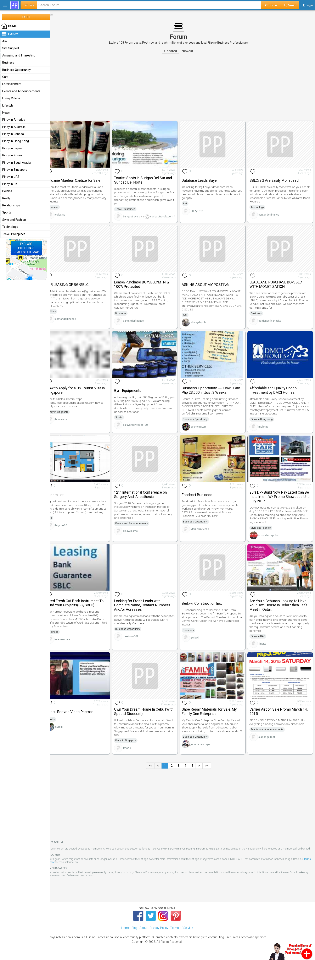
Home (125, 931)
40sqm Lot (62, 498)
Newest (191, 51)
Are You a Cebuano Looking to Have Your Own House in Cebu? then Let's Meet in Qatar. (280, 606)
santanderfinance (270, 213)
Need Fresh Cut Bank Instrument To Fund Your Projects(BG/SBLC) (82, 604)
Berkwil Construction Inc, (206, 605)
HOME (9, 26)
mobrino (265, 430)
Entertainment (11, 84)
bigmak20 (69, 531)
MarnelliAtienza (204, 531)
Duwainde (69, 423)
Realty (6, 198)
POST (26, 16)
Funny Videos (11, 98)
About (143, 931)
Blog (134, 931)
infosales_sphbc (270, 537)
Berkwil (199, 639)
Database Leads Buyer (204, 179)
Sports (124, 421)
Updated (174, 51)
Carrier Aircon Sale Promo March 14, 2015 (280, 711)
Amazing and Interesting (18, 55)
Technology (259, 205)
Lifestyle (7, 105)
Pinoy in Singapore (65, 416)
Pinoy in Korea (12, 155)
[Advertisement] (182, 87)
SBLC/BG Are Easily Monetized (275, 179)
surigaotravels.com (164, 215)
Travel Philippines (131, 207)
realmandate (70, 640)
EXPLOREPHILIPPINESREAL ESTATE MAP (26, 248)
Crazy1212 (201, 209)
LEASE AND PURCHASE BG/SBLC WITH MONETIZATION (277, 290)
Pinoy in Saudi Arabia (16, 162)
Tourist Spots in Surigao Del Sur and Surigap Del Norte (149, 178)
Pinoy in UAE (260, 637)
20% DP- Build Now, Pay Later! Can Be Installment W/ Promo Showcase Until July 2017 (281, 499)
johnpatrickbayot (205, 748)
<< (154, 766)
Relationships (11, 205)
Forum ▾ (29, 5)
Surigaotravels (137, 215)
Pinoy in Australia (14, 127)
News (6, 112)
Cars (5, 77)
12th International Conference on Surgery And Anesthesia (146, 497)
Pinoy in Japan (12, 148)
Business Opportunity (199, 423)
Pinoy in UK (9, 184)
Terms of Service (61, 865)
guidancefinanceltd (271, 326)
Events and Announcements (137, 526)
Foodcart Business (201, 498)
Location (271, 5)
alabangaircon (268, 737)
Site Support (10, 48)
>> (210, 766)
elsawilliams (136, 533)
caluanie (68, 213)
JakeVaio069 (136, 637)
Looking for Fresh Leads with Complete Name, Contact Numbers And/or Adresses (148, 606)
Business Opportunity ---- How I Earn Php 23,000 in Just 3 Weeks (215, 394)
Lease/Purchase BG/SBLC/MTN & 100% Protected (147, 290)
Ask (189, 202)
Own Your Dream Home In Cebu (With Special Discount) (149, 711)
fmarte (264, 645)
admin (66, 726)
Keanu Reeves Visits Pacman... (79, 712)
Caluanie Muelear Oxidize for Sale (81, 179)
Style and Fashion (263, 530)
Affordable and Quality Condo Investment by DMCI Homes (274, 394)
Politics (59, 317)
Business (60, 205)
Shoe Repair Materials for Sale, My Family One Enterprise (213, 711)
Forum (9, 34)
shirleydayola (202, 328)
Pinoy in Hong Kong (264, 423)
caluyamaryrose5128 (141, 429)
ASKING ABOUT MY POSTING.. (210, 290)
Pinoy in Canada (13, 134)
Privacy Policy (159, 931)
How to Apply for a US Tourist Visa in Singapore (83, 394)
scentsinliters (202, 430)
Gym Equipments (133, 395)
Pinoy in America (13, 119)
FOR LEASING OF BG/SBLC (75, 290)
